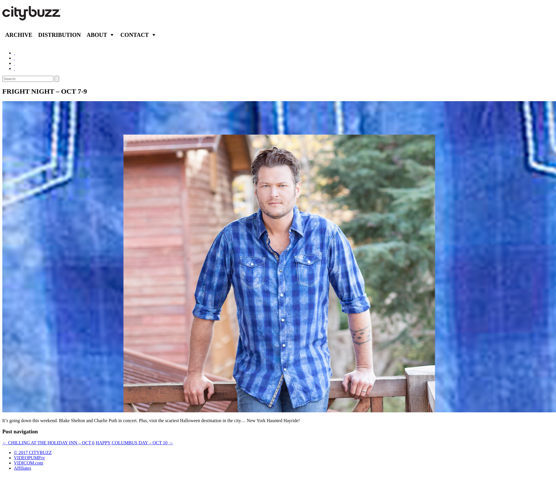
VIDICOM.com (28, 462)
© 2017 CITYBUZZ (33, 452)
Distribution (59, 35)
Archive (18, 35)
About (97, 35)
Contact (134, 35)
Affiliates (22, 468)
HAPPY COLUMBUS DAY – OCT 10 (134, 442)
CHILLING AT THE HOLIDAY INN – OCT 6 (48, 442)
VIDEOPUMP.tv (29, 457)
